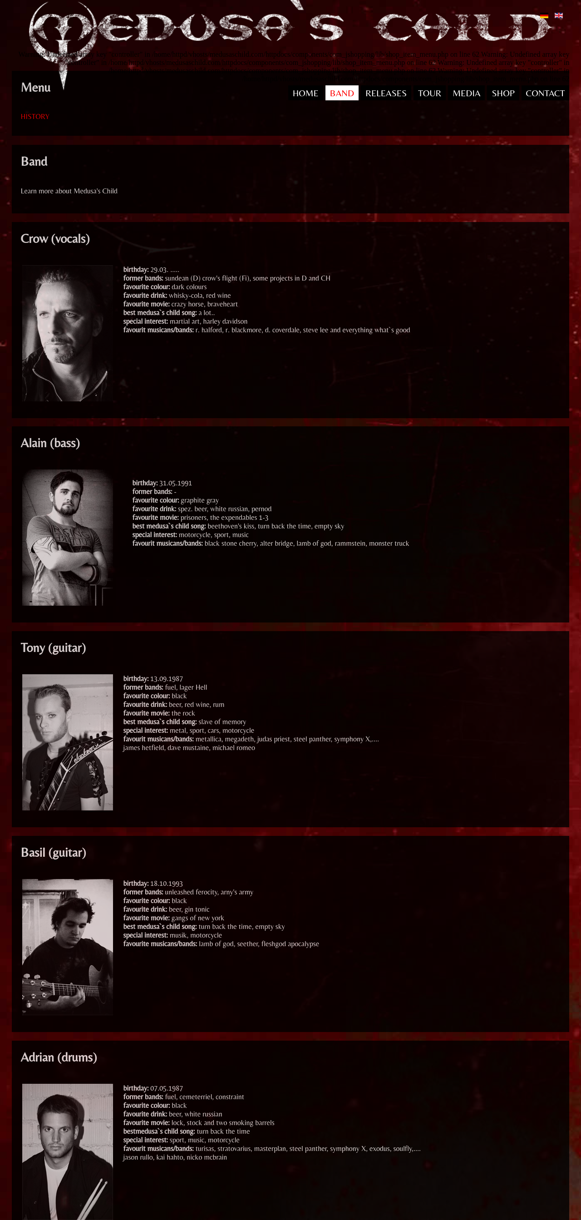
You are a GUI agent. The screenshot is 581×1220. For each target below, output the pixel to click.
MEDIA (466, 93)
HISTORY (35, 116)
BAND (342, 93)
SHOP (503, 93)
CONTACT (545, 93)
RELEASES (386, 93)
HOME (306, 93)
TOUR (429, 93)
